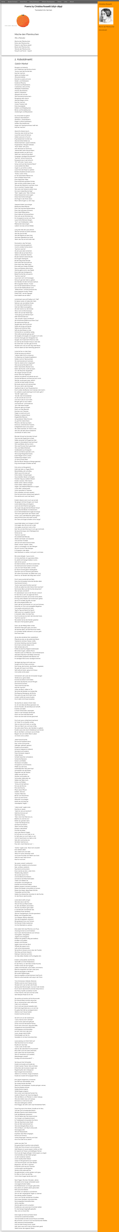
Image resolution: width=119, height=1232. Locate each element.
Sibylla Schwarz (12, 1)
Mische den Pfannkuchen (106, 27)
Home (3, 1)
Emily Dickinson (34, 1)
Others (59, 1)
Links (65, 1)
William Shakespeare (48, 1)
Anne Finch (23, 1)
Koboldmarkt (103, 30)
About (72, 1)
